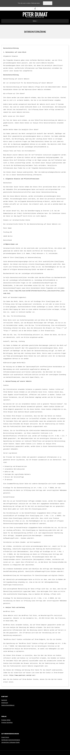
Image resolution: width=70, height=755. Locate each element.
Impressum (4, 702)
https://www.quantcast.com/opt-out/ (22, 675)
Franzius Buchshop (7, 722)
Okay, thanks (47, 3)
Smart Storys (5, 737)
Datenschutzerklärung (7, 705)
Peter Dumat (35, 14)
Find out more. (35, 3)
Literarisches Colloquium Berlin (10, 742)
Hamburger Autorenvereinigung (10, 740)
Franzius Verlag (5, 720)
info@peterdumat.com (10, 244)
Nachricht (4, 700)
